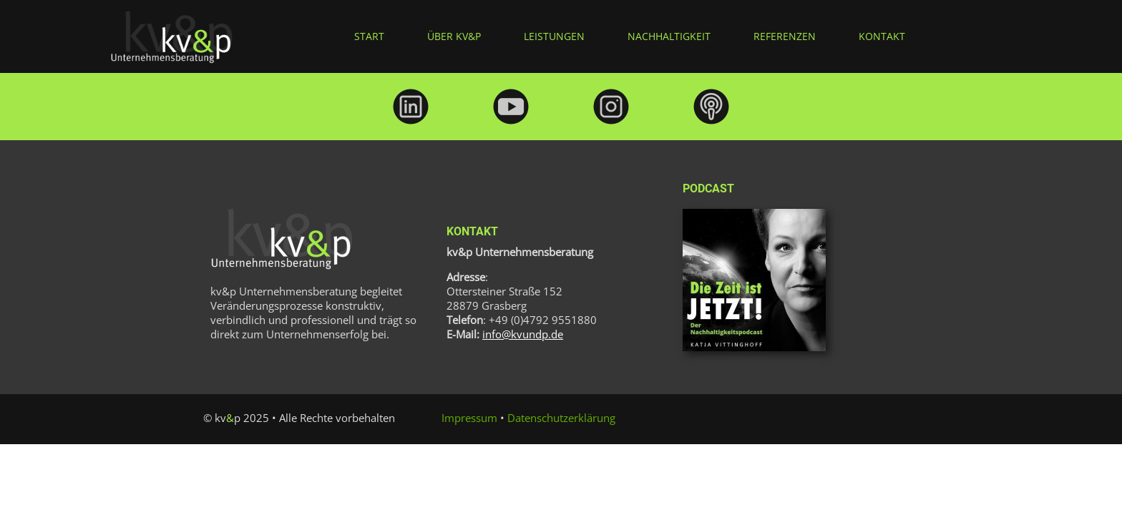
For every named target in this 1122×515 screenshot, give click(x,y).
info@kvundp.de (522, 334)
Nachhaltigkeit (669, 36)
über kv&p (454, 36)
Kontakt (882, 36)
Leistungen (554, 36)
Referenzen (784, 36)
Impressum (469, 418)
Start (369, 36)
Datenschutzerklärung (561, 418)
